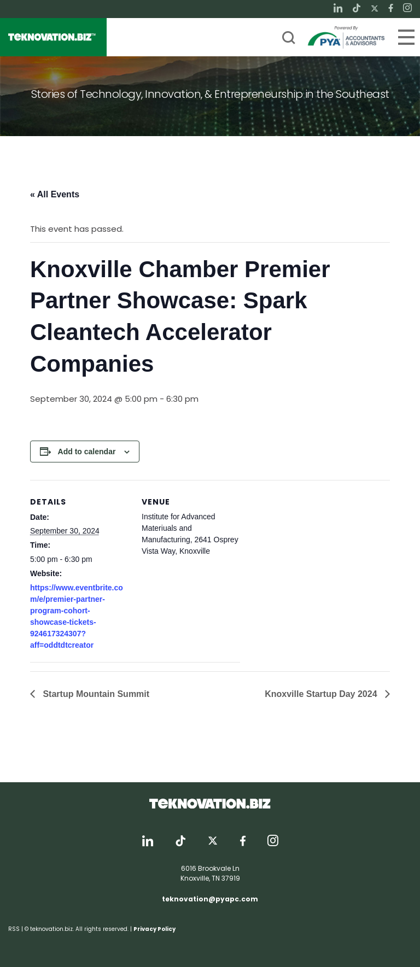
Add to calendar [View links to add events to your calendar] (87, 451)
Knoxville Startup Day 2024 (322, 694)
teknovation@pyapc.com (210, 899)
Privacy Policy (154, 929)
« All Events (54, 194)
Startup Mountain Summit (94, 694)
